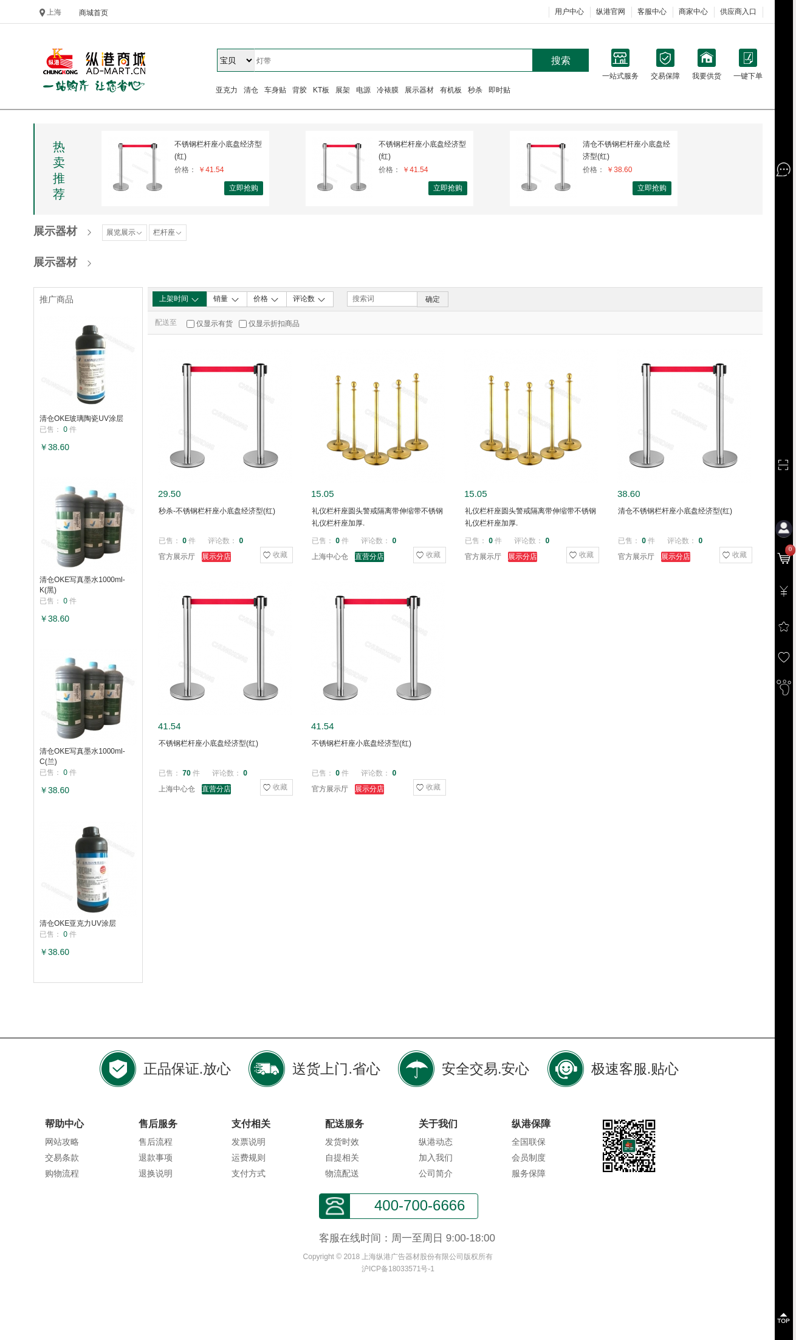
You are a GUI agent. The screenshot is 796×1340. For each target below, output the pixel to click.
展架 (342, 90)
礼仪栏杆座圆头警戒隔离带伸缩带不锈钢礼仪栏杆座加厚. (377, 517)
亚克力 (227, 90)
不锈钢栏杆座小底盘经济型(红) (218, 150)
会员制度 (529, 1157)
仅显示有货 (214, 323)
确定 (432, 299)
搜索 (561, 60)
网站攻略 (62, 1142)
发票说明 (249, 1142)
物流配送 (342, 1173)
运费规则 (249, 1157)
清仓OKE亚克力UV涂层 (77, 923)
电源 (363, 90)
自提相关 (342, 1157)
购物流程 (62, 1173)
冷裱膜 (388, 90)
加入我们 (436, 1157)
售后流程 (156, 1142)
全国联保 (529, 1142)
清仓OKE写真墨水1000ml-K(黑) (82, 584)
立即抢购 (243, 188)
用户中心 (569, 11)
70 (186, 773)
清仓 (251, 90)
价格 (266, 299)
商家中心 (693, 11)
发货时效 (342, 1142)
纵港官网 (610, 11)
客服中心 (652, 11)
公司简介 (436, 1173)
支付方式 (249, 1173)
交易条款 (62, 1157)
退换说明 (156, 1173)
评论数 (309, 299)
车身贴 (275, 90)
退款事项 (156, 1157)
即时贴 (499, 90)
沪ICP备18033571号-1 (398, 1269)
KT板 (321, 90)
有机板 (451, 90)
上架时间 (179, 299)
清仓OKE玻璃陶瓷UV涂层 (81, 418)
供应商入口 (738, 11)
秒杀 (475, 90)
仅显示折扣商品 (274, 323)
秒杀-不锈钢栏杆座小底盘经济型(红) (217, 511)
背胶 (299, 90)
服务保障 (529, 1173)
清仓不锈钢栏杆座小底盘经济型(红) (626, 150)
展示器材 (419, 90)
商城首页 (93, 13)
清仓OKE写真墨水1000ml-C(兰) (82, 756)
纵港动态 (436, 1142)
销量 (226, 299)
